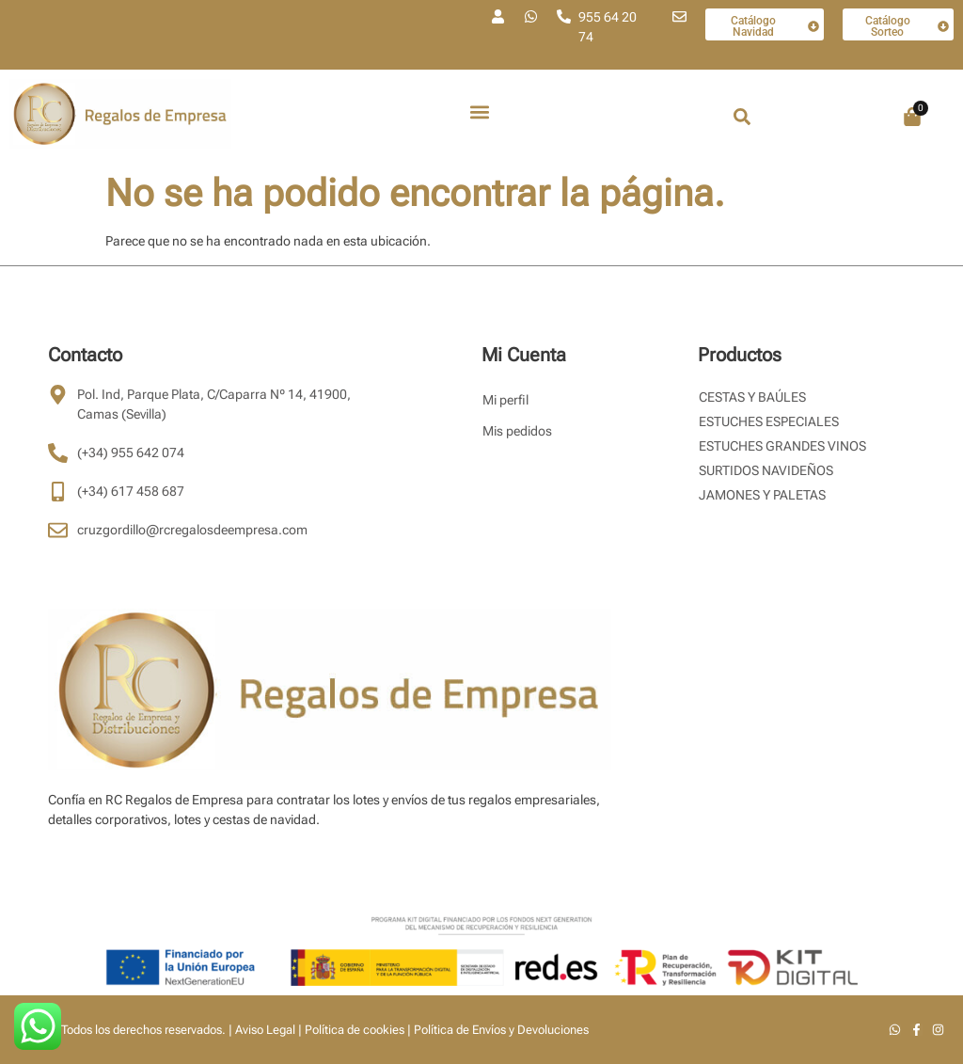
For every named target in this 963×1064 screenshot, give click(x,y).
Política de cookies (354, 1030)
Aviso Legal (265, 1030)
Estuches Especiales (769, 421)
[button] (480, 112)
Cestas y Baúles (752, 397)
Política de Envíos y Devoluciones (501, 1030)
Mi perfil (505, 399)
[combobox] (770, 116)
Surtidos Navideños (766, 470)
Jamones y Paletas (762, 494)
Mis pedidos (517, 430)
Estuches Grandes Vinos (782, 445)
